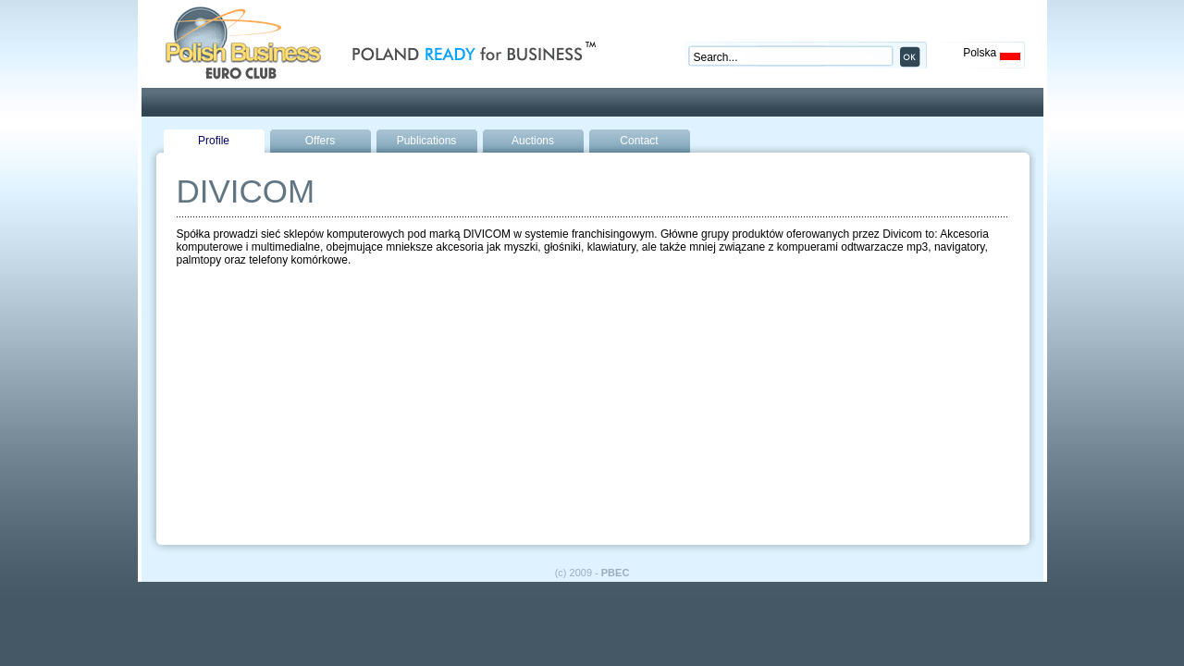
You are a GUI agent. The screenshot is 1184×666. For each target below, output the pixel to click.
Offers (320, 140)
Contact (639, 140)
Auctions (533, 140)
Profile (213, 140)
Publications (427, 140)
